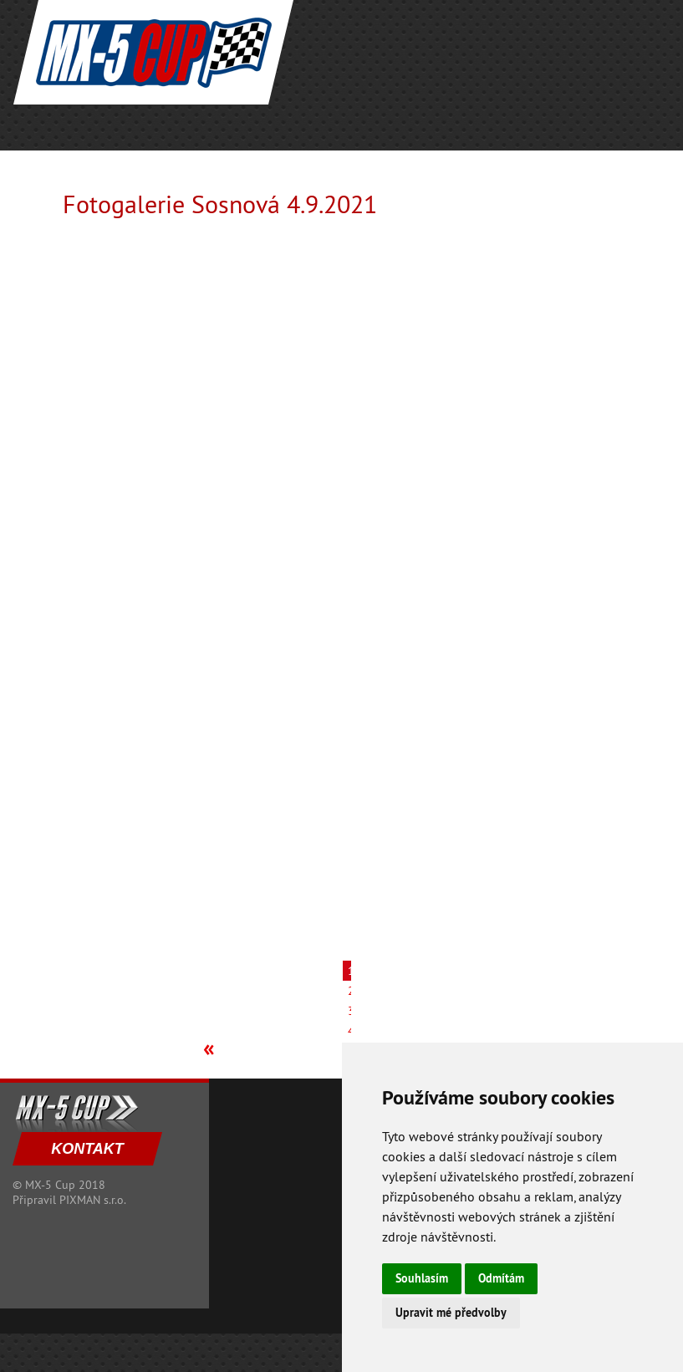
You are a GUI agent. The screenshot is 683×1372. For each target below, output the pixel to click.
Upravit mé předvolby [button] (451, 1312)
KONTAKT (87, 1148)
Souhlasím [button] (421, 1278)
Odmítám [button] (501, 1278)
